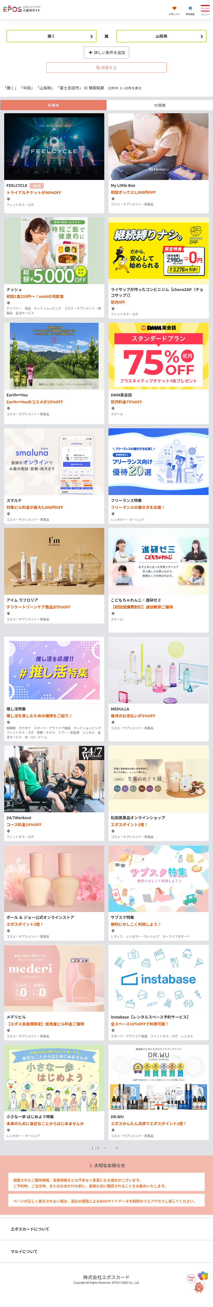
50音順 (159, 105)
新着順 (53, 105)
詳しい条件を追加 (106, 52)
